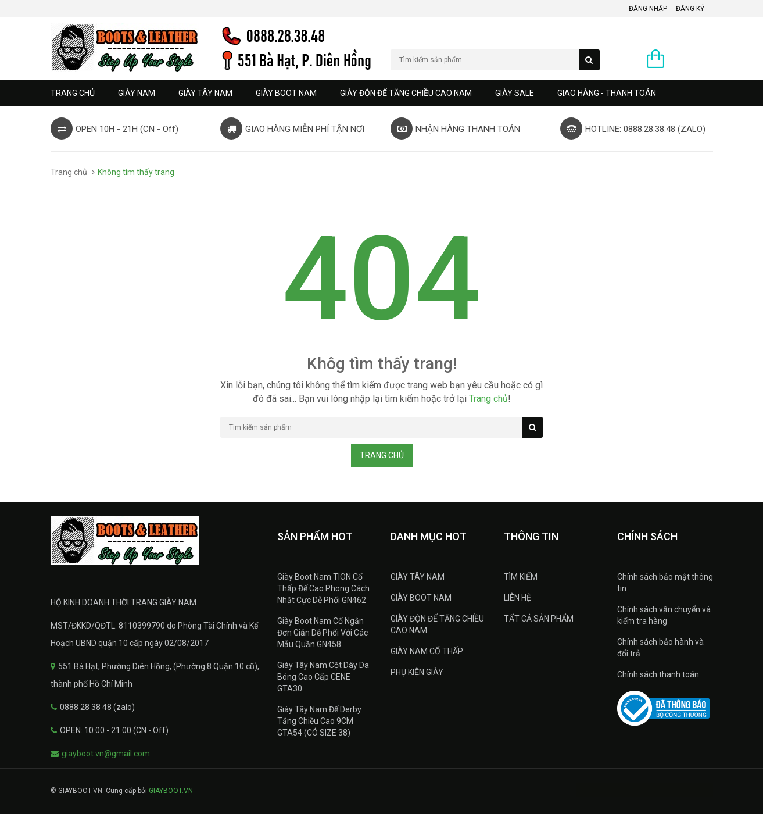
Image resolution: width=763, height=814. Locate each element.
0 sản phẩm (691, 60)
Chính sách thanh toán (658, 674)
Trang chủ (73, 93)
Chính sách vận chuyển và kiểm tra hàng (664, 615)
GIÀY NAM (136, 93)
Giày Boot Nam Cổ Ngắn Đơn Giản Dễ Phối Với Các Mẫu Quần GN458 (322, 632)
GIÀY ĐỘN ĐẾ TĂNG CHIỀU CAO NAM (406, 93)
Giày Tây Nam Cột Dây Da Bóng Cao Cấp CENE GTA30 (323, 677)
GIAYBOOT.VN (171, 791)
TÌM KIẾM (521, 576)
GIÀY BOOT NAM (286, 93)
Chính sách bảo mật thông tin (665, 582)
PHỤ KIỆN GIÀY (417, 672)
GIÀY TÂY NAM (205, 93)
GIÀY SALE (514, 93)
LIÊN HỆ (517, 597)
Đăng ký (690, 9)
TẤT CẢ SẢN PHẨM (539, 618)
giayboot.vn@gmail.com (106, 753)
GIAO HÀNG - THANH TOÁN (606, 93)
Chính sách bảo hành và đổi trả (660, 647)
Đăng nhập (648, 9)
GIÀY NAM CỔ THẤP (427, 651)
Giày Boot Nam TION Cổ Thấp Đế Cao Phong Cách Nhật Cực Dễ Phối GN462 (323, 588)
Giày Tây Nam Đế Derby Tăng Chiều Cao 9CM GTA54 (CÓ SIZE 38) (319, 721)
